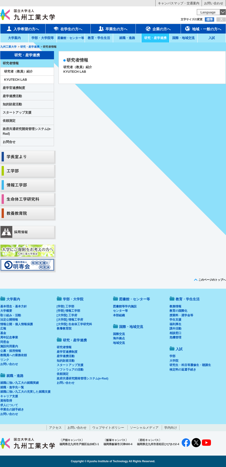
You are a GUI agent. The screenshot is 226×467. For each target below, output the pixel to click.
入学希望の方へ (23, 28)
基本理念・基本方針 (13, 306)
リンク (4, 359)
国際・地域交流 (183, 38)
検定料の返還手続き (183, 369)
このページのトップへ (212, 279)
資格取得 (6, 400)
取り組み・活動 (10, 315)
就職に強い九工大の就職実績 (19, 382)
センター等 (120, 310)
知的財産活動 (12, 104)
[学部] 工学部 (65, 306)
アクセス (55, 427)
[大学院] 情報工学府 (70, 319)
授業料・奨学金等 (181, 315)
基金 (3, 333)
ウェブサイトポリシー (108, 427)
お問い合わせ (213, 3)
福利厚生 (175, 324)
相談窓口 (175, 333)
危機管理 (175, 337)
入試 (211, 38)
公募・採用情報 (10, 351)
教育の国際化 (178, 310)
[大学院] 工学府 (67, 315)
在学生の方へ (68, 28)
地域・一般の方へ (203, 28)
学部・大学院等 (42, 38)
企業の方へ (158, 28)
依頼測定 (9, 120)
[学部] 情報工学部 (68, 310)
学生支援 (175, 319)
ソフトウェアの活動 (70, 369)
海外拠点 (119, 338)
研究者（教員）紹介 (77, 67)
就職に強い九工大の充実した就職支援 (25, 391)
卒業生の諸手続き (12, 409)
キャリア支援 (9, 396)
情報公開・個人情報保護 (16, 324)
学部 (172, 356)
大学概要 (6, 310)
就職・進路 (127, 38)
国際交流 (119, 334)
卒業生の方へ (113, 28)
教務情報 (175, 306)
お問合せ (9, 142)
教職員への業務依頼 (13, 355)
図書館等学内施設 (125, 306)
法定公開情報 (9, 319)
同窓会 (4, 342)
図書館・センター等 (134, 299)
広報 (3, 328)
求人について (9, 405)
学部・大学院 (73, 299)
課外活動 (175, 328)
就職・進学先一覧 (12, 387)
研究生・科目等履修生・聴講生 (190, 365)
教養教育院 (64, 328)
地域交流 (119, 343)
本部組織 (119, 315)
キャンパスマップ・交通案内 (178, 3)
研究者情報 (11, 63)
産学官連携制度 (14, 88)
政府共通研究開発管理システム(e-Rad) (27, 131)
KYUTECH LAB (74, 71)
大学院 (174, 360)
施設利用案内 (9, 346)
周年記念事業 (9, 337)
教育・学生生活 (99, 38)
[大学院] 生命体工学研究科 (74, 324)
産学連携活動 (12, 96)
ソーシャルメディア (144, 427)
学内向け (170, 427)
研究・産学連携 (155, 38)
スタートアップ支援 (17, 112)
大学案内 (14, 38)
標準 (209, 19)
